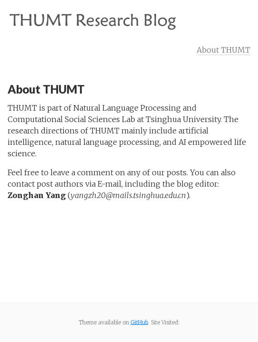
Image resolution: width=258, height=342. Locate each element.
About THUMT (223, 50)
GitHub (139, 322)
